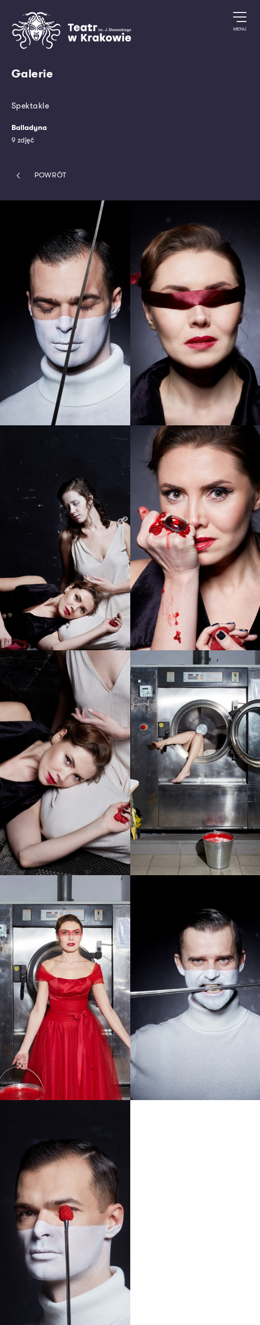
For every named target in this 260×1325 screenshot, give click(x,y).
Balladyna (29, 127)
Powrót (39, 175)
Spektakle (30, 105)
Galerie (32, 73)
